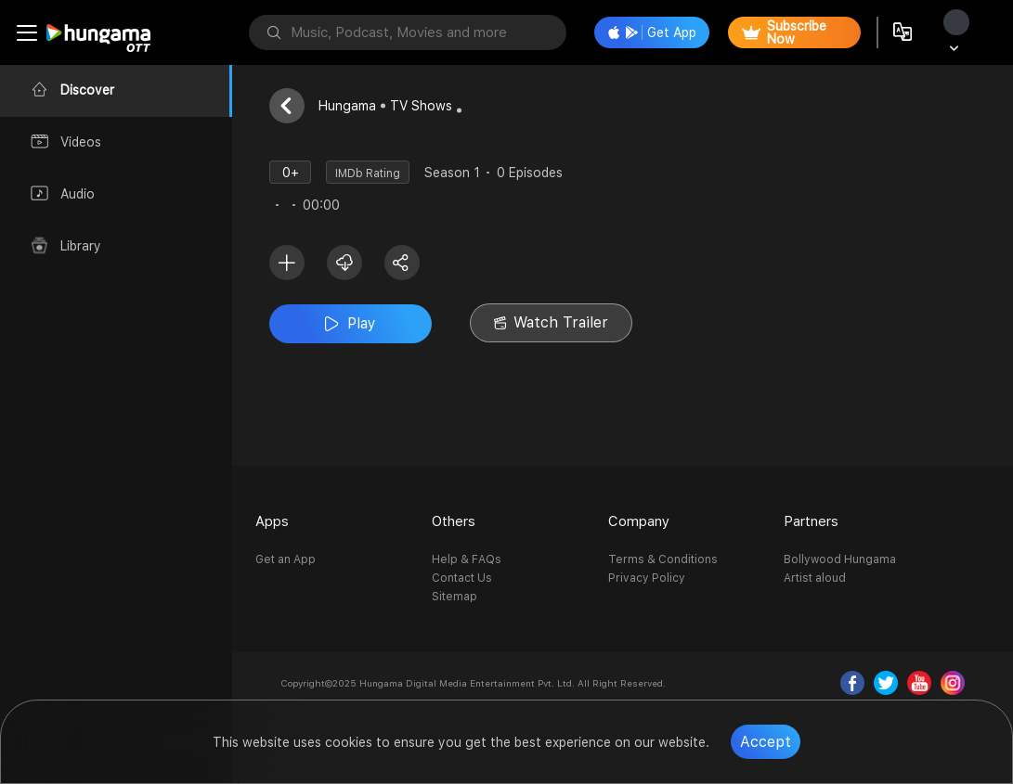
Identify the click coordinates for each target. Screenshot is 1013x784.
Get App (651, 32)
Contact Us (462, 578)
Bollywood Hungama (840, 559)
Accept (765, 742)
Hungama (347, 105)
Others (453, 521)
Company (638, 521)
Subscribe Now (784, 32)
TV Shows (421, 105)
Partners (811, 521)
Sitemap (454, 596)
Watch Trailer (551, 322)
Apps (272, 521)
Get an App (285, 559)
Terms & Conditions (663, 559)
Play (350, 323)
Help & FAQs (466, 559)
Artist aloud (815, 578)
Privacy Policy (646, 578)
